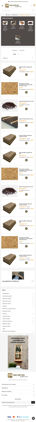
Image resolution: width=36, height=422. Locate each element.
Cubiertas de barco (7, 321)
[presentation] (12, 411)
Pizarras (4, 313)
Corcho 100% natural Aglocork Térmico (5, 28)
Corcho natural (6, 316)
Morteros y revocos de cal (8, 308)
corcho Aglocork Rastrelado (18, 42)
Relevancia (18, 58)
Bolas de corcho (6, 311)
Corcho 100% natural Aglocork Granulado (30, 28)
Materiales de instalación (8, 331)
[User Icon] (31, 5)
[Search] (33, 10)
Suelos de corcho (6, 298)
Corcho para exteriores (13, 27)
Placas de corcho (6, 301)
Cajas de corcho (6, 326)
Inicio (4, 290)
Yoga (3, 328)
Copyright (10, 419)
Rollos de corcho (6, 303)
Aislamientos (5, 293)
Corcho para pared (7, 296)
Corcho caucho (6, 318)
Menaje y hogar (6, 323)
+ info (32, 281)
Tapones (4, 306)
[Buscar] (16, 10)
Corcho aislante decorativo (22, 27)
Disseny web (14, 420)
